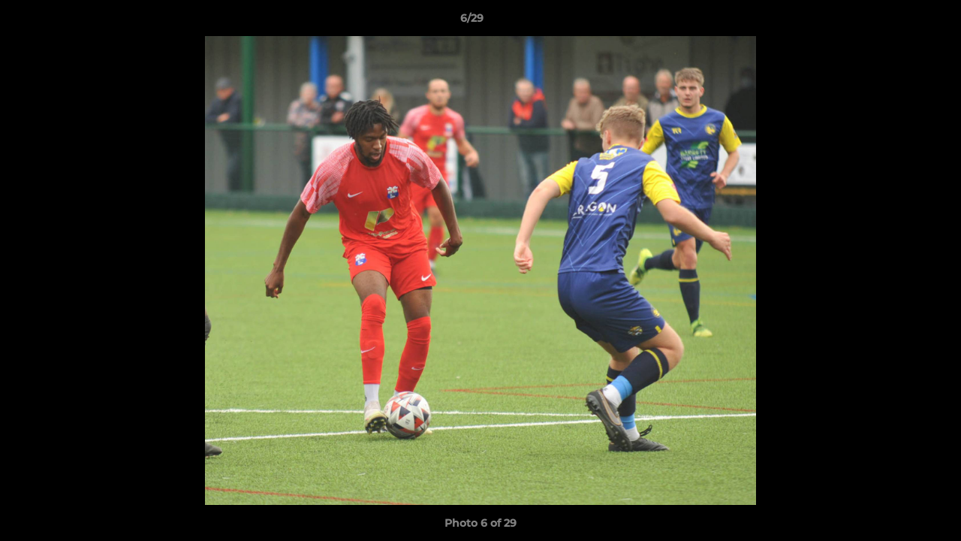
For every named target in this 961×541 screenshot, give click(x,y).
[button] (898, 22)
